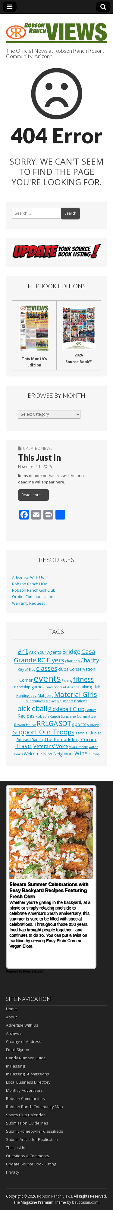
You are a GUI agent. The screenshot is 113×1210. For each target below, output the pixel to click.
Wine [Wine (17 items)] (80, 753)
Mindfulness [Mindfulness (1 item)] (35, 701)
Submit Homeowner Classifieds (34, 1131)
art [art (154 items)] (23, 651)
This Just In (39, 457)
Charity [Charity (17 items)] (89, 660)
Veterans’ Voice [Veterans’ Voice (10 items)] (50, 746)
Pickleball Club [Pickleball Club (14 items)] (66, 709)
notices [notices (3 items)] (80, 701)
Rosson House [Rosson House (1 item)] (25, 725)
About (11, 1017)
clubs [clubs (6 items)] (63, 669)
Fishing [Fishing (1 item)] (67, 680)
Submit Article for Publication (32, 1139)
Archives (14, 1033)
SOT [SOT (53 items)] (65, 723)
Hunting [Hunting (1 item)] (22, 696)
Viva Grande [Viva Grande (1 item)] (78, 747)
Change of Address (23, 1041)
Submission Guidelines (27, 1123)
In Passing (15, 1066)
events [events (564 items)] (47, 678)
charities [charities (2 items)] (72, 660)
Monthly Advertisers (24, 1090)
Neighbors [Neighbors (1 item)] (65, 701)
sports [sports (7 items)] (79, 724)
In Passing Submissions (27, 1074)
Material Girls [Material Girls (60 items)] (75, 694)
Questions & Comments (27, 1155)
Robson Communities (25, 1098)
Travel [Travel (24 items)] (24, 746)
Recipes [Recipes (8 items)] (26, 716)
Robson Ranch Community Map (34, 1106)
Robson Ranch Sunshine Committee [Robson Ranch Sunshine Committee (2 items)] (66, 716)
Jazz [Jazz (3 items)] (33, 695)
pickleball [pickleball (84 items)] (32, 708)
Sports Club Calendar (25, 1115)
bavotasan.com (85, 1202)
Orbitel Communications (33, 596)
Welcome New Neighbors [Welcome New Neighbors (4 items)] (49, 754)
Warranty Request (28, 603)
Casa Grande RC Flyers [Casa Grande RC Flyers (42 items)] (55, 655)
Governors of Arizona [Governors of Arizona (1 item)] (63, 687)
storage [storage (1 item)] (93, 725)
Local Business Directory (28, 1082)
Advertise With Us (28, 577)
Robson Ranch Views (54, 1196)
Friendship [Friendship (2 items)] (21, 687)
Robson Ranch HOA (29, 584)
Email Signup (17, 1049)
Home (11, 1008)
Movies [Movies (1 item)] (51, 701)
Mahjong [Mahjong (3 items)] (45, 695)
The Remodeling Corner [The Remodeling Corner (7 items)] (70, 739)
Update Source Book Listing (31, 1164)
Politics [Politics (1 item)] (90, 710)
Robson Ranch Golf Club (33, 590)
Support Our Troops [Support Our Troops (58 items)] (43, 731)
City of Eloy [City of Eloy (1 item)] (26, 669)
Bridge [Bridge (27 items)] (71, 651)
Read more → (33, 494)
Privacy (12, 1172)
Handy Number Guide (26, 1058)
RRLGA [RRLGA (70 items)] (47, 723)
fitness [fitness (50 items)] (83, 679)
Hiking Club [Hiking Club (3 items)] (90, 687)
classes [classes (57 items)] (46, 668)
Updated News (37, 448)
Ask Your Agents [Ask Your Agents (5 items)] (45, 652)
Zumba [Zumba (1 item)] (94, 754)
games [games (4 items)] (38, 687)
